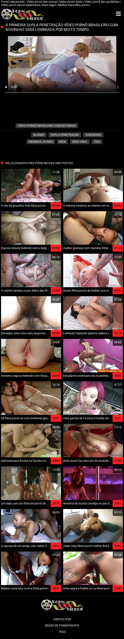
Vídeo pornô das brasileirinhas (21, 5)
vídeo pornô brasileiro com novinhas (47, 125)
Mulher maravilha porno (74, 5)
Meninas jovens (41, 141)
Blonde (38, 134)
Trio (97, 141)
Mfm (62, 141)
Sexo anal (80, 141)
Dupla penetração (65, 134)
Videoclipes (62, 619)
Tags (62, 631)
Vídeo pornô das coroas (42, 1)
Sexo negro (49, 5)
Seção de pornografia (62, 625)
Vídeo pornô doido (71, 1)
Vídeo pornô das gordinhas (102, 1)
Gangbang (93, 134)
